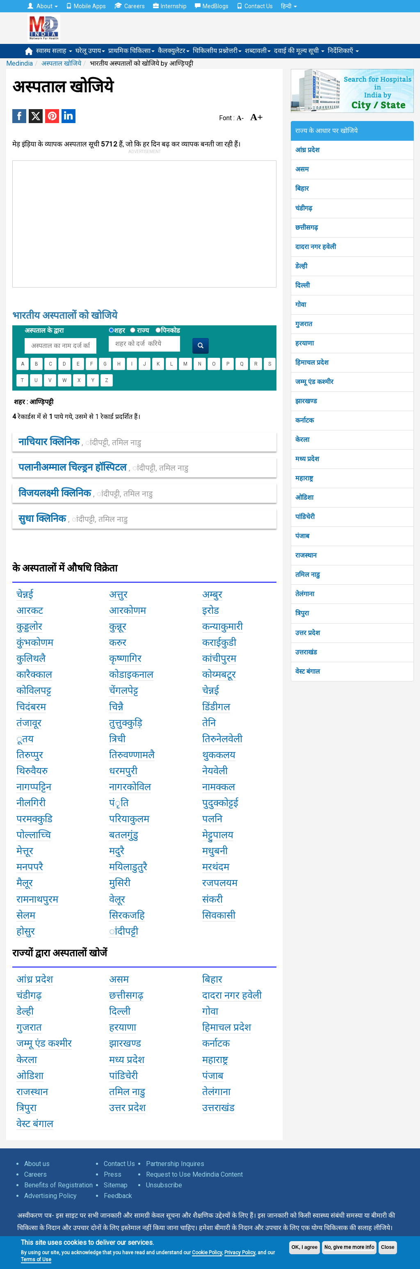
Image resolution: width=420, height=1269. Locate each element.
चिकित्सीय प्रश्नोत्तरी (217, 51)
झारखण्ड (306, 401)
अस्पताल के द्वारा (44, 330)
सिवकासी (218, 915)
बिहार (302, 188)
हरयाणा (304, 343)
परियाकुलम (129, 819)
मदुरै (116, 851)
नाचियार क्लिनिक (79, 442)
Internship (170, 6)
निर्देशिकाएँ (343, 51)
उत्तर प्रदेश (307, 633)
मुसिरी (119, 883)
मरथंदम (215, 867)
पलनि (212, 819)
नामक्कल (218, 787)
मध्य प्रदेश (307, 459)
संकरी (212, 899)
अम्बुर (212, 594)
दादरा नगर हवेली (315, 247)
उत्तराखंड (306, 652)
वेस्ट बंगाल (307, 671)
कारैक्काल (34, 674)
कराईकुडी (219, 642)
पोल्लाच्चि (33, 835)
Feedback (118, 1196)
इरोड (210, 610)
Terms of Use (36, 1259)
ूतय (25, 739)
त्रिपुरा (302, 613)
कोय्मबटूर (219, 674)
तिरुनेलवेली (222, 739)
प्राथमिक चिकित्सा (131, 51)
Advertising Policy (50, 1196)
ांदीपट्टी (123, 931)
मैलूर (24, 883)
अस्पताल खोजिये (61, 63)
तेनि (209, 723)
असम (302, 169)
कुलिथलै (31, 658)
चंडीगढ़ (303, 208)
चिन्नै (116, 707)
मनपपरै (29, 867)
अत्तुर (118, 594)
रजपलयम (219, 883)
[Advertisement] (137, 222)
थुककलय (218, 755)
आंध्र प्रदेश (307, 150)
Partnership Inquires (175, 1164)
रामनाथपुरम (37, 899)
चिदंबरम (31, 707)
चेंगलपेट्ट (123, 690)
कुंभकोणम (34, 642)
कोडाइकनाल (131, 674)
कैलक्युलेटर (173, 51)
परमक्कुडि (34, 819)
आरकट (29, 610)
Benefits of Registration (58, 1185)
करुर (117, 642)
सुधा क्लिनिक (73, 518)
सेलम (25, 915)
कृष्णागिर (125, 658)
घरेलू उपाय (90, 51)
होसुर (25, 931)
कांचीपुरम (219, 658)
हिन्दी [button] (289, 6)
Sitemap (116, 1185)
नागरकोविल (130, 787)
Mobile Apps (86, 6)
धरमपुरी (123, 771)
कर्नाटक (304, 420)
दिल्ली (302, 285)
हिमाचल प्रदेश (312, 362)
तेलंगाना (304, 594)
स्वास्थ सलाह (54, 51)
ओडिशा (304, 497)
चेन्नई (24, 594)
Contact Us (255, 6)
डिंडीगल (216, 707)
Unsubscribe (164, 1185)
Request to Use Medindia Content (194, 1174)
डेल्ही (301, 266)
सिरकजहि (127, 915)
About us (37, 1164)
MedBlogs (211, 6)
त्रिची (117, 739)
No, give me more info (349, 1247)
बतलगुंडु (123, 835)
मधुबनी (215, 851)
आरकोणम (127, 610)
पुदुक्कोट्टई (220, 803)
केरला (302, 440)
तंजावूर (28, 723)
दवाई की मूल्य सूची (299, 51)
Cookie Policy (207, 1252)
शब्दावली (258, 51)
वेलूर (117, 899)
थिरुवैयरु (32, 771)
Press (112, 1174)
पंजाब (302, 536)
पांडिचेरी (305, 517)
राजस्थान (306, 555)
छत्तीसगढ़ (306, 227)
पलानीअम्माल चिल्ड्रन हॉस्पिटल (103, 467)
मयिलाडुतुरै (128, 867)
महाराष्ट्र (304, 478)
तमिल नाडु (307, 574)
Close (388, 1247)
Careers (129, 5)
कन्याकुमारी (222, 626)
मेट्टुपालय (217, 835)
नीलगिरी (31, 803)
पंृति (119, 803)
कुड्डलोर (29, 626)
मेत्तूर (24, 851)
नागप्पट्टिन (33, 787)
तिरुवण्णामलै (132, 755)
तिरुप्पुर (29, 755)
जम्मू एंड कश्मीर (314, 382)
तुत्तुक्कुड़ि (125, 723)
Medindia (19, 63)
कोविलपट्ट (33, 690)
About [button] (42, 6)
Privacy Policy (239, 1252)
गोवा (300, 305)
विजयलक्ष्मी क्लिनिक (85, 493)
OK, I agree (304, 1247)
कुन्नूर (117, 626)
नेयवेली (215, 771)
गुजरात (303, 324)
